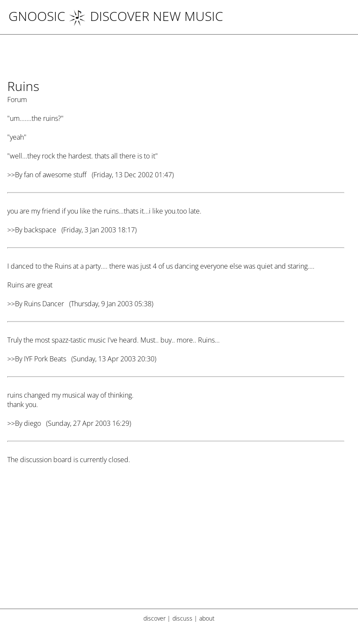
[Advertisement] (175, 541)
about (207, 618)
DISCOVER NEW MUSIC (146, 16)
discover (154, 618)
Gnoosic (37, 16)
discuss (182, 618)
